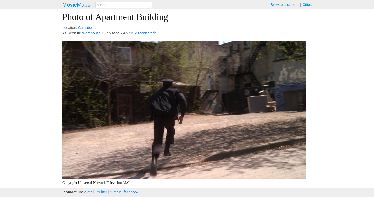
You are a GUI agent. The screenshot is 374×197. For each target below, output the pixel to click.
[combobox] (123, 5)
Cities (307, 5)
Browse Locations (285, 5)
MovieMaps (76, 4)
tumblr (115, 192)
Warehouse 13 (94, 33)
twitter (102, 192)
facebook (131, 192)
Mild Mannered (143, 33)
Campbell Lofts (90, 28)
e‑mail (89, 192)
